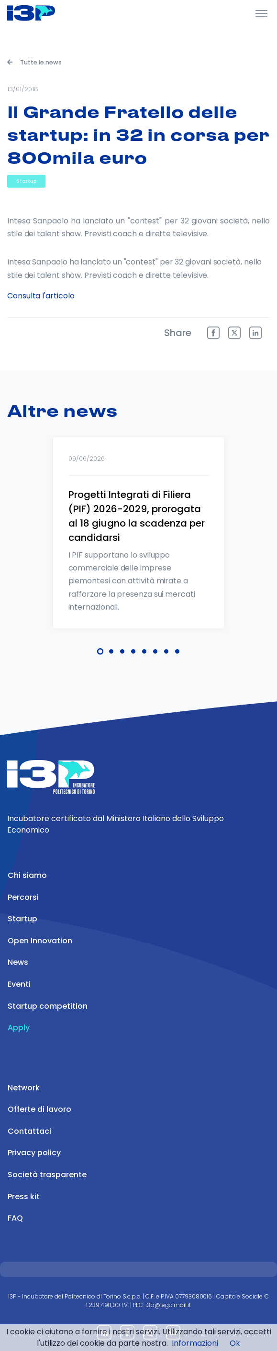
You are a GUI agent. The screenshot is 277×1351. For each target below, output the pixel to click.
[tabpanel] (138, 545)
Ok (235, 1343)
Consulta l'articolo (40, 295)
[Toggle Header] (261, 13)
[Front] (43, 13)
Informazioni (195, 1343)
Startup (26, 181)
